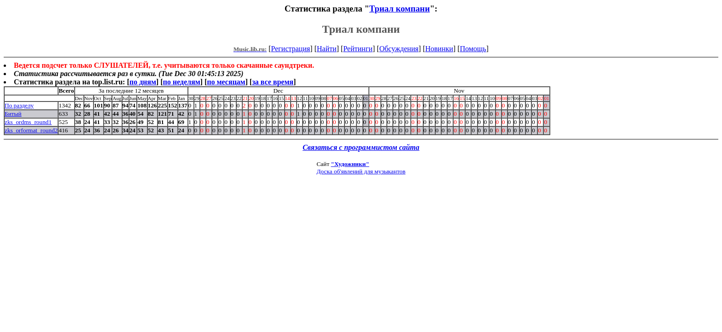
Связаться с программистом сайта (361, 147)
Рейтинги (358, 49)
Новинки (439, 49)
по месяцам (226, 82)
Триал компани (399, 8)
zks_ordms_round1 (28, 122)
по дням (142, 82)
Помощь (473, 49)
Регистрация (290, 49)
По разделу (19, 105)
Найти (327, 49)
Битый (13, 113)
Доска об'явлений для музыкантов (360, 171)
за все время (272, 82)
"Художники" (350, 163)
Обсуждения (399, 49)
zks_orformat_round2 (31, 130)
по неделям (181, 82)
